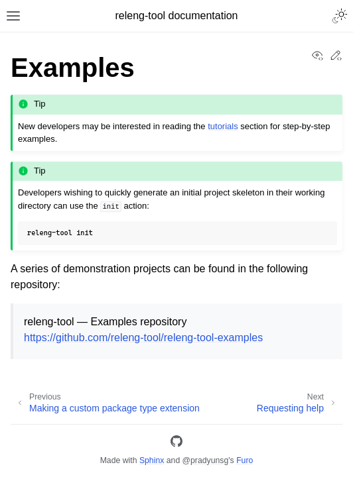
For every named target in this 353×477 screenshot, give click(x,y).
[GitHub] (176, 443)
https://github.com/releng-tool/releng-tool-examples (143, 337)
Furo (244, 460)
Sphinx (151, 460)
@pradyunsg (205, 460)
